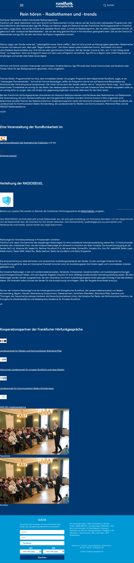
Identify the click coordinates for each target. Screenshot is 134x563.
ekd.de (89, 547)
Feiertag (104, 528)
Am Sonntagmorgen (78, 523)
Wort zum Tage (98, 533)
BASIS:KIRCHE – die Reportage (88, 526)
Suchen (110, 5)
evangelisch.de (98, 547)
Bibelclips (105, 526)
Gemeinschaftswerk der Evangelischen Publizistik (24, 142)
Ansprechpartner (94, 545)
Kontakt (84, 545)
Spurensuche (84, 533)
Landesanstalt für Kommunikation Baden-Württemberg (27, 388)
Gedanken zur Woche (78, 530)
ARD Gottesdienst (95, 523)
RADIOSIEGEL (88, 211)
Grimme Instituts (8, 155)
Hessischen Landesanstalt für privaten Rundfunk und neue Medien (32, 369)
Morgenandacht (94, 530)
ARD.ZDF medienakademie (13, 407)
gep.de (82, 547)
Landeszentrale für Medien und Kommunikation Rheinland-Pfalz (31, 350)
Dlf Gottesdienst (92, 528)
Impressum (76, 545)
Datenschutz (106, 545)
